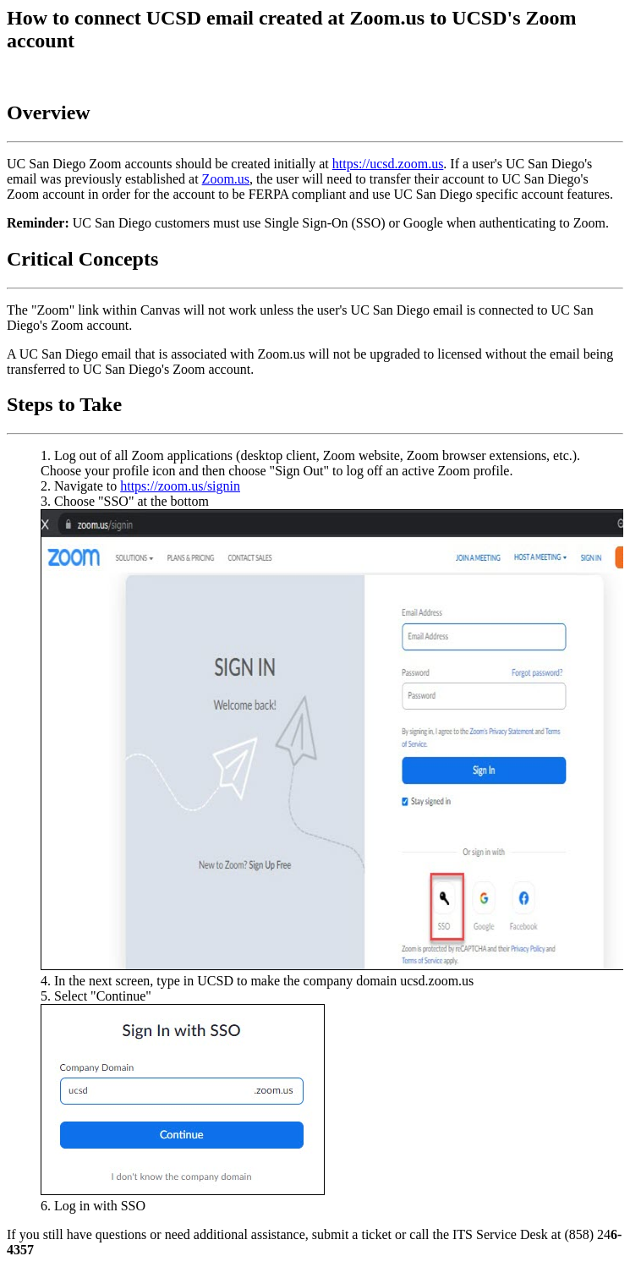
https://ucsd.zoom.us (388, 163)
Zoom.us (225, 179)
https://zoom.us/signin (180, 486)
